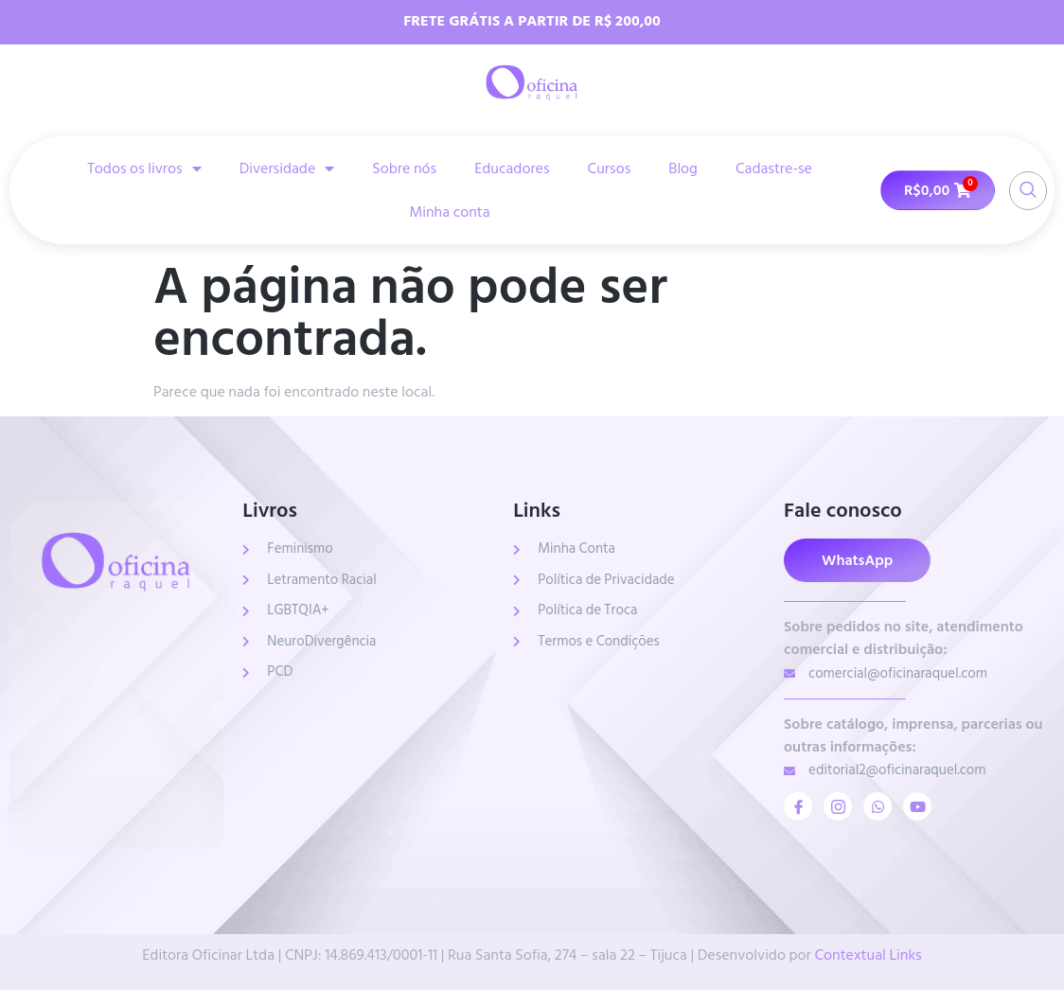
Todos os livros (144, 168)
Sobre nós (404, 168)
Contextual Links (867, 955)
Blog (683, 168)
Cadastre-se (774, 168)
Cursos (609, 168)
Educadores (511, 168)
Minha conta (449, 212)
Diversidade (287, 168)
